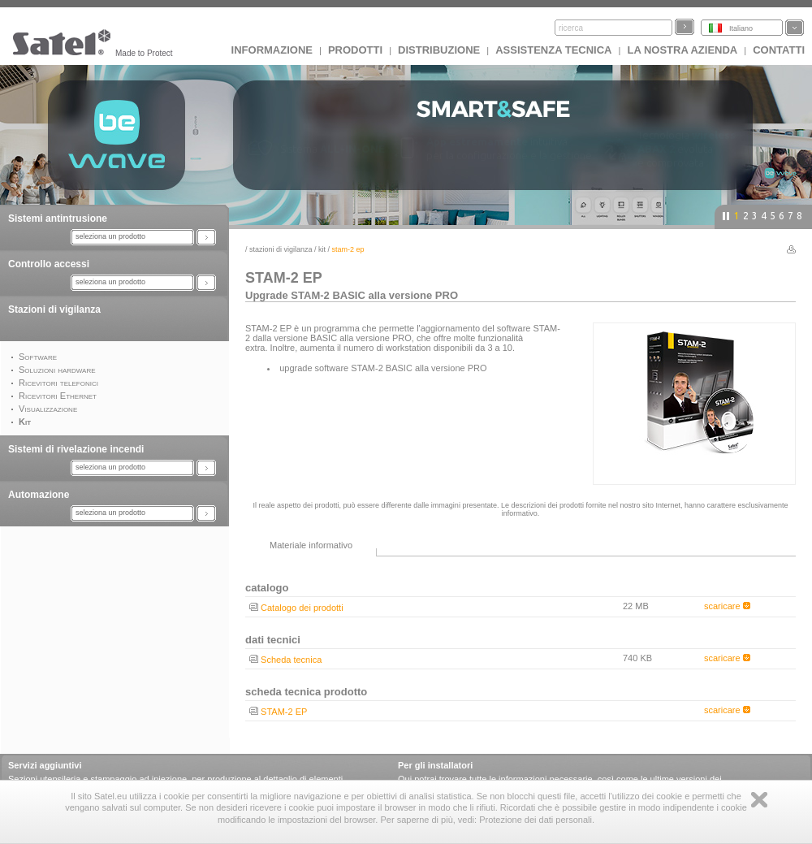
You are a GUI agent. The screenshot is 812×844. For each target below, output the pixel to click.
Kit (322, 249)
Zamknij (759, 799)
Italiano (741, 28)
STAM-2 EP (284, 711)
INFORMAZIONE (272, 50)
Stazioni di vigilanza (54, 309)
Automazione (38, 494)
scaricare (727, 606)
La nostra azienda (682, 50)
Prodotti (355, 50)
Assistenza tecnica (553, 50)
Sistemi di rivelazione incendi (76, 449)
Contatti (779, 50)
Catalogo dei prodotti (302, 607)
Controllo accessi (48, 264)
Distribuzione (439, 50)
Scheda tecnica (291, 659)
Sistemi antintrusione (57, 218)
